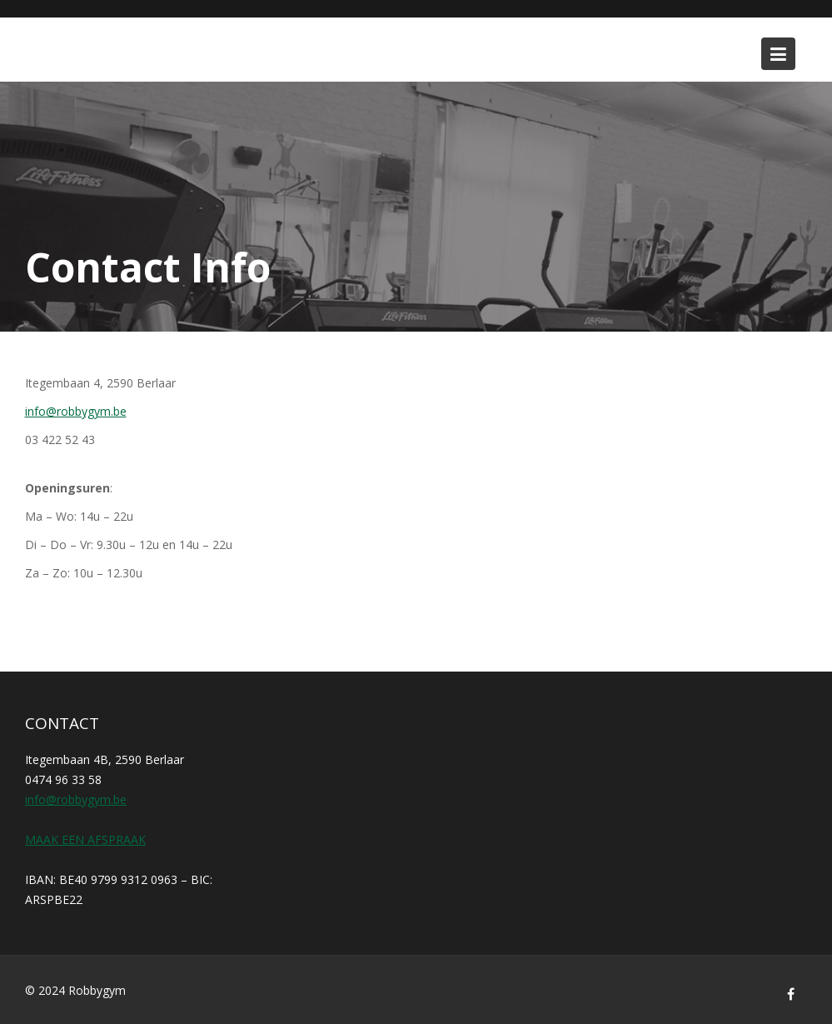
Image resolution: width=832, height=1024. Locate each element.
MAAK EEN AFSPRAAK (85, 839)
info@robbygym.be (76, 411)
